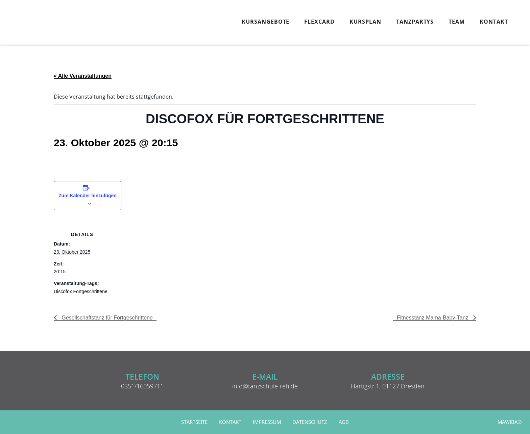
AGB (344, 422)
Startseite (194, 422)
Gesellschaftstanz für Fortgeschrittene (106, 318)
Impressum (267, 422)
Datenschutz (309, 422)
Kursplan (365, 21)
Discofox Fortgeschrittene (80, 291)
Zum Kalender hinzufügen (87, 195)
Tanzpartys (415, 21)
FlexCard (319, 21)
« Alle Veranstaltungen (83, 76)
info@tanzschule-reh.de (265, 386)
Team (457, 21)
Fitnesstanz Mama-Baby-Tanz (433, 318)
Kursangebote (266, 21)
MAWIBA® (510, 422)
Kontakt (494, 21)
